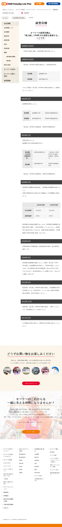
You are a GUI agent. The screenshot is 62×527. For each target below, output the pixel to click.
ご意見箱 (6, 478)
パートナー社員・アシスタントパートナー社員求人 (54, 460)
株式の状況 (7, 64)
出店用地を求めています (39, 479)
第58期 (8, 60)
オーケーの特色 (20, 9)
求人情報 (39, 3)
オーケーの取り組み (9, 75)
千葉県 (20, 460)
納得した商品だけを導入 (8, 482)
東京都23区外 (22, 457)
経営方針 (6, 36)
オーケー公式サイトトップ (8, 450)
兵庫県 (20, 472)
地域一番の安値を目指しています (8, 474)
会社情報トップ (8, 27)
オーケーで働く (31, 431)
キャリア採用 (53, 455)
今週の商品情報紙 (53, 3)
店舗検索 (26, 13)
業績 (5, 52)
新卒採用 (52, 452)
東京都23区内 (22, 454)
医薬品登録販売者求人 (54, 473)
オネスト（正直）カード (8, 469)
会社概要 (6, 32)
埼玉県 (20, 466)
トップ (4, 17)
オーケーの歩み (9, 69)
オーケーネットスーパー (44, 9)
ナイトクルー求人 (54, 469)
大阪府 (20, 469)
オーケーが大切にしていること (8, 455)
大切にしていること (8, 9)
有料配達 (6, 495)
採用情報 (7, 80)
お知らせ (6, 507)
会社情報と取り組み (8, 13)
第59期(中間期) (10, 56)
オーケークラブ (30, 9)
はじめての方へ (7, 462)
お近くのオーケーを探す (24, 450)
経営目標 (29, 17)
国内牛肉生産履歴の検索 (8, 500)
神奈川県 (21, 463)
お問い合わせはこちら (31, 383)
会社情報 (7, 23)
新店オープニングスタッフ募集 (54, 465)
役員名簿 (6, 48)
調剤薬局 (55, 9)
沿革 (5, 44)
